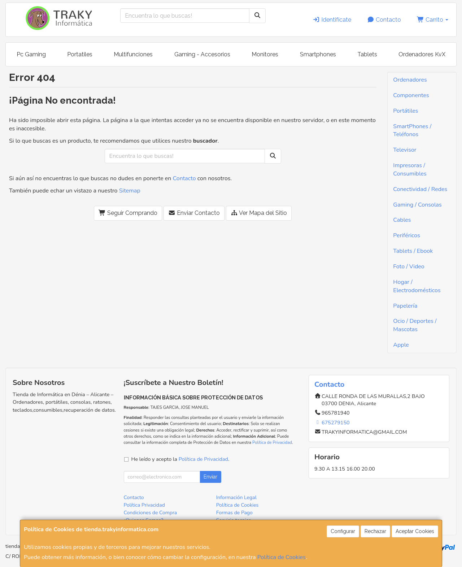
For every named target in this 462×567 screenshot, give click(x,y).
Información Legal (236, 497)
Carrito (432, 19)
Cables (402, 220)
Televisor (404, 150)
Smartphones (318, 54)
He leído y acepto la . (180, 459)
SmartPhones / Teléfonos (412, 130)
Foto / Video (408, 266)
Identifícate (332, 19)
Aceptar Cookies (415, 531)
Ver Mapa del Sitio (259, 212)
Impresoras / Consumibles (409, 169)
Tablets (367, 54)
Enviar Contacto (194, 212)
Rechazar (375, 531)
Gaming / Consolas (417, 205)
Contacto (384, 19)
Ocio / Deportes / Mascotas (414, 325)
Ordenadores (410, 80)
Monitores (265, 54)
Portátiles (405, 111)
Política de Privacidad (272, 442)
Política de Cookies (281, 557)
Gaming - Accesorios (202, 54)
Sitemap (129, 191)
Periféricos (406, 235)
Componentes (411, 95)
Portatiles (79, 54)
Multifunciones (133, 54)
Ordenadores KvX (421, 54)
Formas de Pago (234, 512)
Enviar (210, 477)
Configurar (343, 531)
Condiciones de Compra (150, 512)
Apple (401, 345)
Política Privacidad (144, 505)
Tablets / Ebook (413, 251)
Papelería (405, 306)
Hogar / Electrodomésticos (416, 286)
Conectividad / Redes (420, 189)
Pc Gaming (31, 54)
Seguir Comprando (128, 212)
